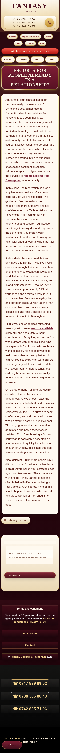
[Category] (22, 59)
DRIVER (43, 51)
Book (18, 43)
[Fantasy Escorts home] (29, 8)
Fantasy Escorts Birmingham (28, 656)
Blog (42, 43)
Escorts (12, 36)
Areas (48, 36)
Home (8, 738)
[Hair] (37, 59)
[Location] (8, 59)
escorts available (42, 328)
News (17, 738)
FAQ (25, 633)
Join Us (30, 43)
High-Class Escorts (30, 36)
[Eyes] (52, 59)
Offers (33, 633)
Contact (30, 645)
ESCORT (32, 51)
